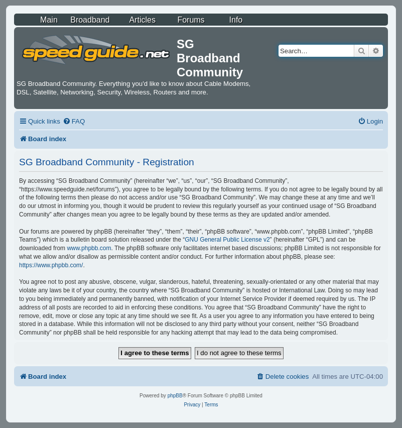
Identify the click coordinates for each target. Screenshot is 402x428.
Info (236, 20)
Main (49, 20)
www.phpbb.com (89, 248)
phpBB (175, 395)
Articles (142, 20)
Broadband (89, 20)
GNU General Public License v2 (227, 239)
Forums (190, 20)
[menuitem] (74, 121)
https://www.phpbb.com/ (51, 265)
